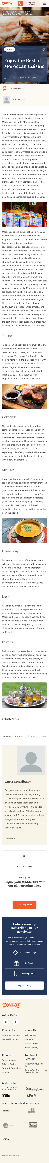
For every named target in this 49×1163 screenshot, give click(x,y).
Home (5, 12)
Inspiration (14, 12)
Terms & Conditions (11, 1068)
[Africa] (43, 736)
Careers (29, 1039)
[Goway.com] (7, 3)
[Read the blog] (24, 856)
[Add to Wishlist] (43, 49)
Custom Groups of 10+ (34, 1065)
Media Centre (31, 1043)
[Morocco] (31, 736)
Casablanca (30, 152)
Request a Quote (31, 3)
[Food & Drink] (9, 49)
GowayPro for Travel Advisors (36, 1071)
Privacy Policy (9, 1064)
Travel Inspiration (24, 905)
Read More (10, 838)
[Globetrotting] (6, 88)
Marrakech (7, 155)
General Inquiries (10, 1039)
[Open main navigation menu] (44, 3)
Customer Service (11, 1035)
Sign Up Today (24, 985)
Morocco (27, 137)
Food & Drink (25, 12)
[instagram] (5, 1022)
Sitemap (6, 1072)
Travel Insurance (10, 1060)
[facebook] (15, 1022)
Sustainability (31, 1048)
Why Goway (31, 1035)
